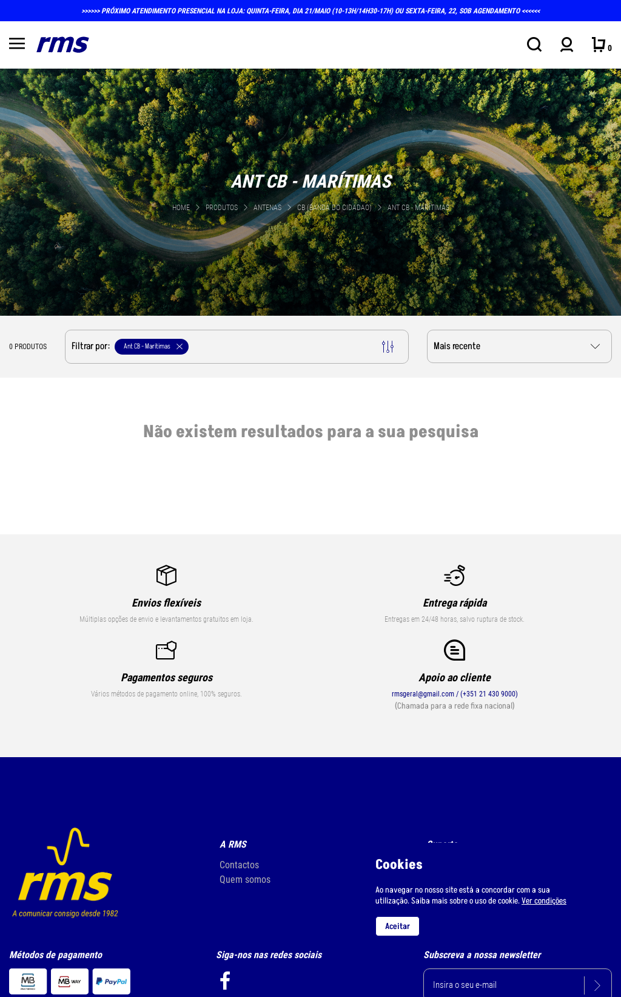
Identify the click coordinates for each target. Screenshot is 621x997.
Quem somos (245, 879)
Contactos (239, 865)
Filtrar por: (233, 346)
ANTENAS (268, 207)
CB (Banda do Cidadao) (335, 207)
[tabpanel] (310, 191)
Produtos (222, 207)
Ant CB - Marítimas (418, 207)
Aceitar (397, 926)
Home (181, 207)
